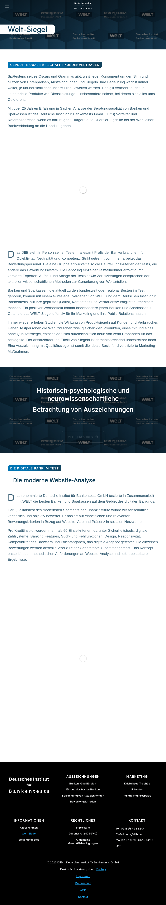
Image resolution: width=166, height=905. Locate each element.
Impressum (83, 876)
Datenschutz (83, 883)
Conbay (101, 869)
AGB (83, 890)
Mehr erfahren (83, 438)
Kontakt (83, 896)
